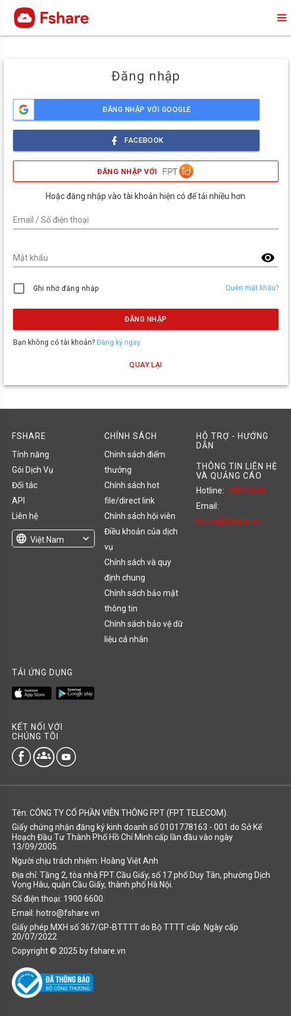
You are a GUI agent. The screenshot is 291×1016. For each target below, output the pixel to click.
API (18, 500)
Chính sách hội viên (139, 516)
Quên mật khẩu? (252, 288)
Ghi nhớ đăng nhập (66, 288)
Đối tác (24, 485)
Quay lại (145, 365)
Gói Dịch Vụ (32, 470)
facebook (136, 137)
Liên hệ (25, 516)
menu (281, 18)
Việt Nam (47, 539)
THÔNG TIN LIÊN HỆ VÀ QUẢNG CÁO (236, 470)
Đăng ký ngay (118, 342)
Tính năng (30, 454)
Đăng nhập (145, 319)
